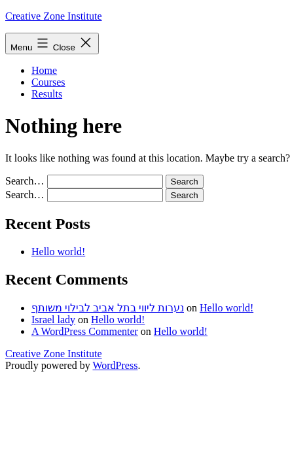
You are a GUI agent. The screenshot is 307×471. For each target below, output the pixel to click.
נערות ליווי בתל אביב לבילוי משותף (107, 307)
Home (44, 70)
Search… (25, 180)
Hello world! (58, 251)
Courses (48, 82)
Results (46, 93)
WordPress (114, 365)
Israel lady (53, 319)
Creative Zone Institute (53, 16)
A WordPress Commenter (84, 331)
